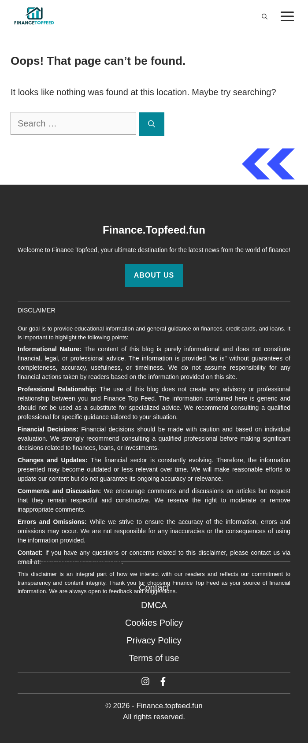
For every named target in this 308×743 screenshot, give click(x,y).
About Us (154, 275)
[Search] (151, 124)
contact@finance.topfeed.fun (82, 561)
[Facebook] (163, 681)
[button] (264, 17)
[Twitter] (145, 681)
